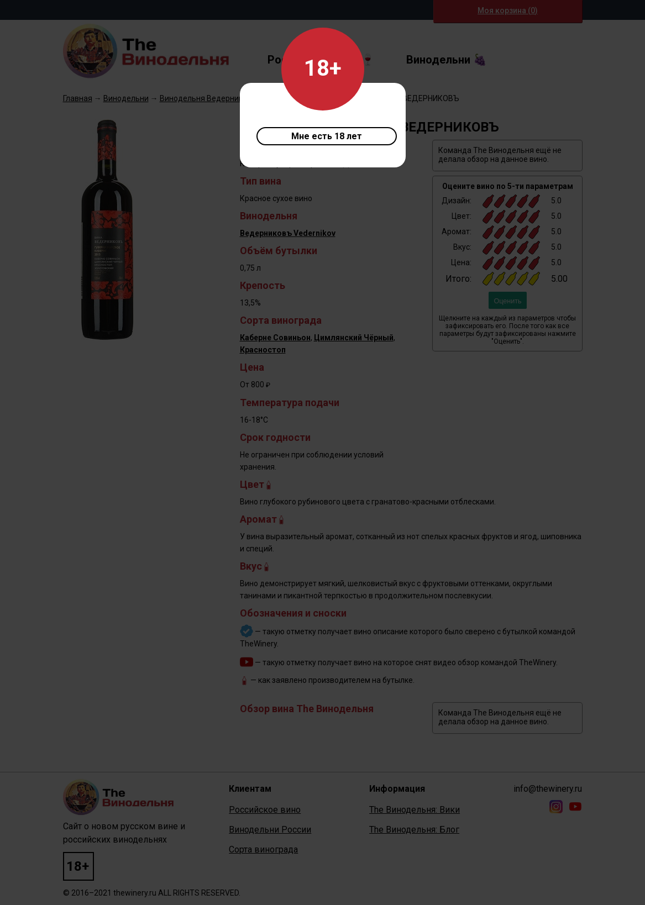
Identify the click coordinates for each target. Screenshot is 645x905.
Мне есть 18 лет (326, 136)
